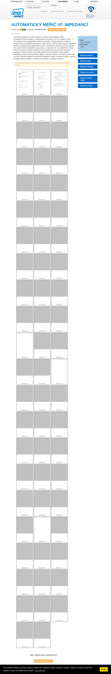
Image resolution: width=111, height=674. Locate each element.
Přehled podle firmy (57, 11)
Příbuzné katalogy (86, 67)
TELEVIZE (30, 1)
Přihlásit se (44, 11)
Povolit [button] (103, 669)
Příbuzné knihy (85, 61)
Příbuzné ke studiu (87, 72)
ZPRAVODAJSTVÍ (17, 1)
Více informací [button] (39, 670)
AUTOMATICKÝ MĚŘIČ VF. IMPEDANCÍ (49, 24)
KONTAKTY (94, 1)
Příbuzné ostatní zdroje (86, 79)
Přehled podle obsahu (74, 11)
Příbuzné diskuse (86, 55)
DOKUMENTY (63, 1)
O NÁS (76, 1)
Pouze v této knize (33, 8)
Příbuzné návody (86, 86)
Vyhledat (53, 5)
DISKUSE (45, 1)
